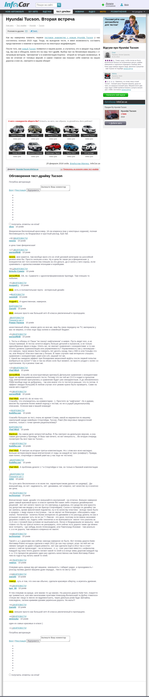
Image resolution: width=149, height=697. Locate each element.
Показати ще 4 (16, 320)
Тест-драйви (63, 11)
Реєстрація (20, 190)
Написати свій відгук (115, 95)
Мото (103, 11)
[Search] (59, 5)
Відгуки (47, 11)
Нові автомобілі (14, 11)
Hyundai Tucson (128, 111)
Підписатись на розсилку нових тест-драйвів (81, 169)
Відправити (33, 190)
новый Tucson (29, 48)
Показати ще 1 (16, 476)
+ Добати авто (115, 123)
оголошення (108, 4)
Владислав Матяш (79, 163)
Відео (92, 11)
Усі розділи (137, 12)
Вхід (11, 190)
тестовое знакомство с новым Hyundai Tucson (68, 37)
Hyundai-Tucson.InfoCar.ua (27, 169)
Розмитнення (118, 11)
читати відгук (128, 68)
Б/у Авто (33, 11)
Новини (79, 11)
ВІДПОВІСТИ (21, 238)
